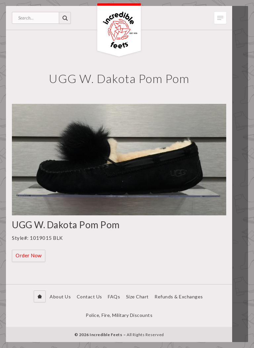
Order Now (29, 255)
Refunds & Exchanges (178, 296)
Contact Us (89, 296)
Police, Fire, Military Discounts (119, 315)
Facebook (240, 312)
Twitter (240, 322)
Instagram (240, 332)
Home (40, 296)
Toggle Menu (220, 18)
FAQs (114, 296)
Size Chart (137, 296)
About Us (60, 296)
